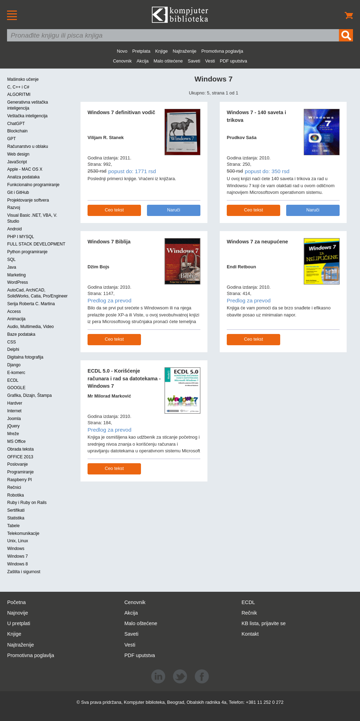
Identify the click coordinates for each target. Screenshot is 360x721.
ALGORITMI (18, 94)
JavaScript (17, 161)
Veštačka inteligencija (27, 115)
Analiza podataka (23, 177)
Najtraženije (185, 51)
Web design (18, 154)
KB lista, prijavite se (264, 623)
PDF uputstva (233, 61)
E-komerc (16, 372)
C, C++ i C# (18, 87)
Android (14, 229)
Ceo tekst (114, 209)
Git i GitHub (18, 192)
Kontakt (250, 634)
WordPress (17, 282)
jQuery (13, 426)
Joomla (14, 418)
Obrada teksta (20, 449)
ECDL (12, 380)
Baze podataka (21, 334)
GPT (11, 138)
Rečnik (249, 613)
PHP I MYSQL (20, 236)
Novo (122, 51)
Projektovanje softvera (28, 200)
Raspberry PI (19, 479)
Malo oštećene (168, 61)
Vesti (210, 61)
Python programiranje (27, 251)
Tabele (13, 525)
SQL (11, 259)
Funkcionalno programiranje (33, 184)
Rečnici (14, 487)
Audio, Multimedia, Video (30, 326)
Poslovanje (17, 464)
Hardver (14, 403)
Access (14, 311)
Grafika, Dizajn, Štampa (29, 395)
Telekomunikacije (23, 533)
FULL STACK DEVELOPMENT (36, 244)
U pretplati (18, 623)
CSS (11, 342)
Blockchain (17, 131)
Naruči (173, 209)
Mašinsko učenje (22, 79)
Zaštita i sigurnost (23, 571)
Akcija (143, 61)
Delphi (13, 349)
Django (13, 364)
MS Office (16, 441)
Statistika (15, 518)
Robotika (15, 495)
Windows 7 (17, 556)
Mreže (13, 433)
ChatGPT (16, 123)
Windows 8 (17, 564)
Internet (14, 410)
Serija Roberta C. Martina (30, 303)
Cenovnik (122, 61)
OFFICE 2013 (20, 456)
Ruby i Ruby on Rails (26, 502)
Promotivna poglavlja (222, 51)
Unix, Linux (17, 540)
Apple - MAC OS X (24, 169)
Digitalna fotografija (25, 357)
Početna (16, 602)
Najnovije (17, 613)
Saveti (194, 61)
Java (11, 267)
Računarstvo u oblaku (27, 146)
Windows (15, 548)
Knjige (161, 51)
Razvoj (13, 207)
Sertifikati (15, 510)
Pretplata (141, 51)
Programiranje (20, 472)
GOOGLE (16, 387)
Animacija (16, 318)
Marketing (16, 275)
